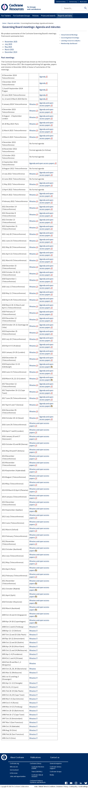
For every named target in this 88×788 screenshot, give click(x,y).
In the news (14, 773)
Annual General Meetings (69, 35)
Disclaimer (59, 787)
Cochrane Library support (55, 767)
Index (36, 787)
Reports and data (14, 23)
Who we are (14, 767)
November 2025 (11, 41)
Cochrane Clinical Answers (37, 776)
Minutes (32, 104)
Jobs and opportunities (18, 776)
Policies (35, 15)
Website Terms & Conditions (47, 787)
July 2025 (8, 44)
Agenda (43, 76)
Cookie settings (83, 787)
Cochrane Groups (56, 771)
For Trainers (6, 15)
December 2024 (11, 52)
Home (4, 23)
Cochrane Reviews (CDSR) (38, 767)
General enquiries (56, 763)
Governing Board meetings (70, 38)
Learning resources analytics (70, 41)
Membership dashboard (69, 43)
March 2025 (9, 49)
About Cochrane (17, 757)
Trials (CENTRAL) (37, 771)
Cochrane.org (73, 1)
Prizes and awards (48, 15)
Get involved (14, 770)
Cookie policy (73, 787)
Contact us (54, 757)
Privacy (66, 787)
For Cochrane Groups (21, 15)
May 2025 (9, 47)
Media (52, 775)
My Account (83, 1)
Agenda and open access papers (46, 104)
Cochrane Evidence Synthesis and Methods (38, 781)
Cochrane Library (61, 1)
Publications (35, 757)
